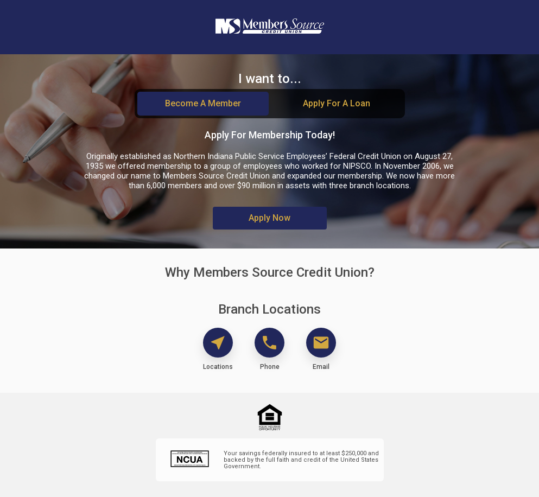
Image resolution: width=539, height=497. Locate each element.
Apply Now (269, 218)
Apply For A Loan (336, 103)
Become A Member (203, 103)
